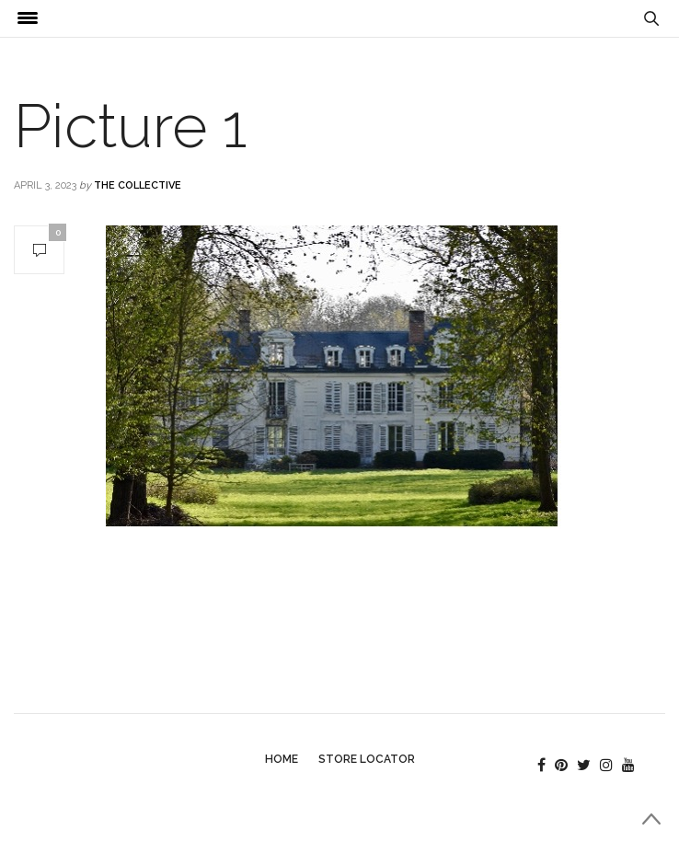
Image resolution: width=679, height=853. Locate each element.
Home (281, 759)
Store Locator (366, 759)
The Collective (137, 185)
